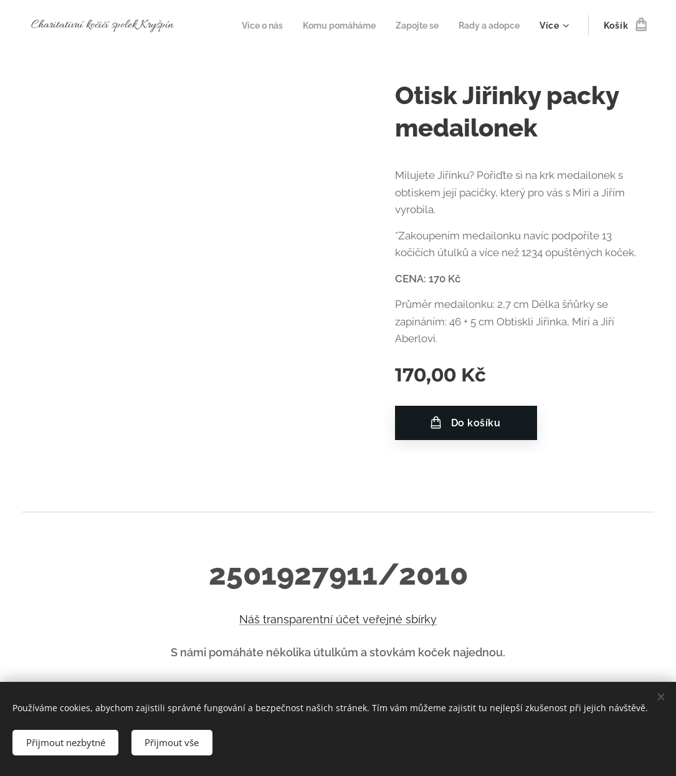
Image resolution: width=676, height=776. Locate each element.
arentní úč (322, 619)
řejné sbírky (406, 619)
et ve (362, 619)
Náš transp (267, 619)
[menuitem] (248, 25)
